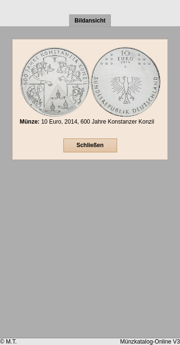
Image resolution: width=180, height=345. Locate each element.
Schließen (90, 145)
